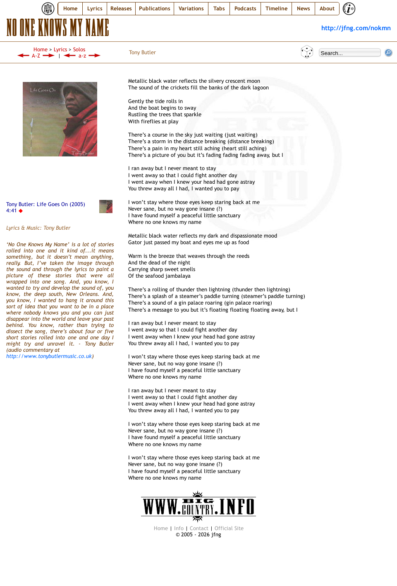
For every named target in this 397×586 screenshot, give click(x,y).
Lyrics (60, 49)
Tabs (219, 8)
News (303, 8)
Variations (191, 8)
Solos (79, 49)
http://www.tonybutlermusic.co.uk (49, 356)
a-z (82, 56)
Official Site (229, 528)
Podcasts (245, 8)
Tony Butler (142, 52)
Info (179, 528)
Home (70, 8)
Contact (199, 528)
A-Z (36, 56)
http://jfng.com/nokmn (356, 27)
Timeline (276, 8)
